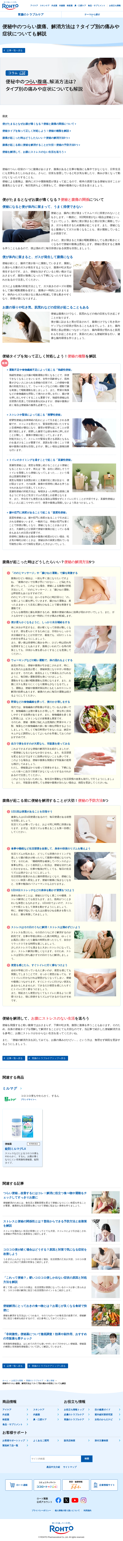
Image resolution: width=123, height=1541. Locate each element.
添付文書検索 (101, 1440)
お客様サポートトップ (13, 1440)
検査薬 (5, 1419)
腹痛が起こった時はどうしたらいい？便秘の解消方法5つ (35, 138)
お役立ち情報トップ (74, 1409)
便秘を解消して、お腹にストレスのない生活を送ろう (33, 152)
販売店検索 (69, 1440)
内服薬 (36, 1414)
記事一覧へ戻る (15, 50)
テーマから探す (92, 14)
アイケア (6, 1409)
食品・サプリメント (12, 1424)
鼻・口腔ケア (40, 1419)
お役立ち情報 (17, 1380)
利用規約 (87, 1510)
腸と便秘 (50, 1380)
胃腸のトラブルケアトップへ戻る (49, 1058)
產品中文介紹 (53, 1467)
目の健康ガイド (102, 1409)
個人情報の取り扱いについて (67, 1510)
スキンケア (38, 1409)
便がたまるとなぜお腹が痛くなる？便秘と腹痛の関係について (38, 123)
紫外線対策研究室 (104, 1414)
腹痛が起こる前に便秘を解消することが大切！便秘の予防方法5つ (40, 145)
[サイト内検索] (56, 1459)
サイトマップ (70, 1467)
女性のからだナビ (104, 1419)
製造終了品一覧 (10, 1445)
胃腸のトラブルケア (31, 14)
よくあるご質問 (41, 1440)
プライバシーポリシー (41, 1510)
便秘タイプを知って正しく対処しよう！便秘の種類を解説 (35, 131)
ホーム (5, 1380)
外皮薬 (5, 1414)
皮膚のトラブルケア (74, 1414)
